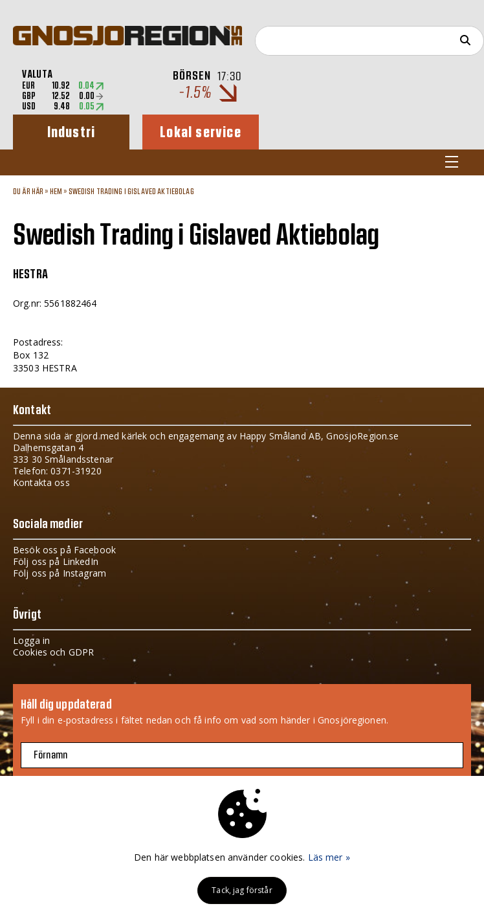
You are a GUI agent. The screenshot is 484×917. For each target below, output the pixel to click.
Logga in (31, 640)
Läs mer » (329, 857)
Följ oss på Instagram (59, 573)
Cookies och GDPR (53, 652)
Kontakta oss (41, 482)
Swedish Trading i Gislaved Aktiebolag (131, 191)
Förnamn (50, 755)
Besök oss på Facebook (64, 550)
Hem (56, 191)
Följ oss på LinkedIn (55, 561)
